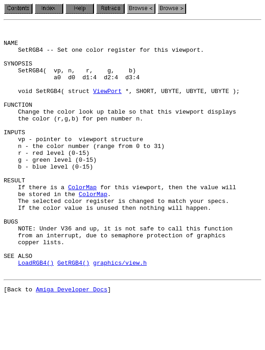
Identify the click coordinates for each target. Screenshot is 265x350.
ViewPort (107, 104)
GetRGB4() (73, 310)
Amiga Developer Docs (71, 340)
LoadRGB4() (36, 310)
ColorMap (82, 220)
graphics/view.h (120, 310)
